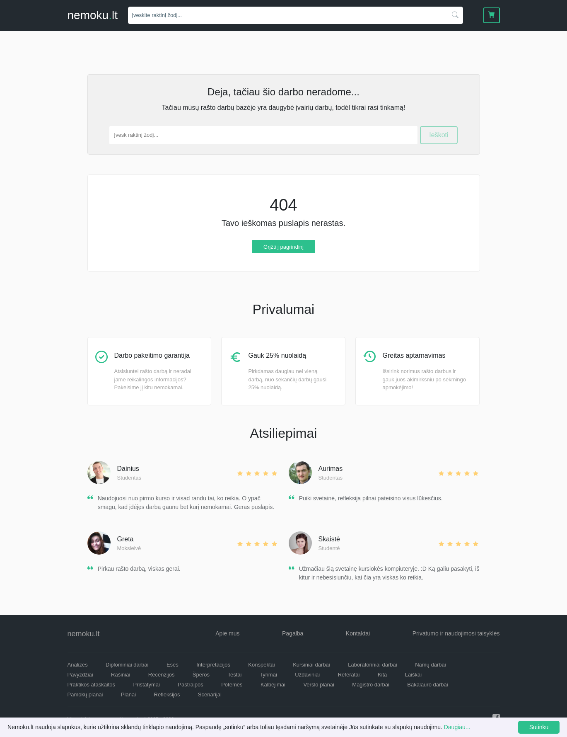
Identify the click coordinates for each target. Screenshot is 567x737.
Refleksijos (167, 694)
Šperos (201, 675)
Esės (172, 665)
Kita (382, 675)
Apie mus (227, 633)
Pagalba (292, 633)
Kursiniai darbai (311, 665)
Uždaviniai (307, 675)
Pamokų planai (85, 694)
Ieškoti (438, 134)
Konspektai (261, 665)
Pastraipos (190, 684)
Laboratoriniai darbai (372, 665)
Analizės (78, 665)
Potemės (231, 684)
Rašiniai (120, 675)
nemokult (93, 15)
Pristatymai (146, 684)
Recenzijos (161, 675)
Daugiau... (457, 727)
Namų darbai (430, 665)
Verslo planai (318, 684)
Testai (235, 675)
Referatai (349, 675)
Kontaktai (358, 633)
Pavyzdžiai (80, 675)
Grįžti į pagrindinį (283, 246)
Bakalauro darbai (427, 684)
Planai (128, 694)
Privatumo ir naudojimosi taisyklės (456, 633)
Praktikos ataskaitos (92, 684)
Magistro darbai (370, 684)
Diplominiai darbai (127, 665)
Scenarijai (210, 694)
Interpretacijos (213, 665)
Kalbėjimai (273, 684)
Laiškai (413, 675)
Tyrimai (268, 675)
